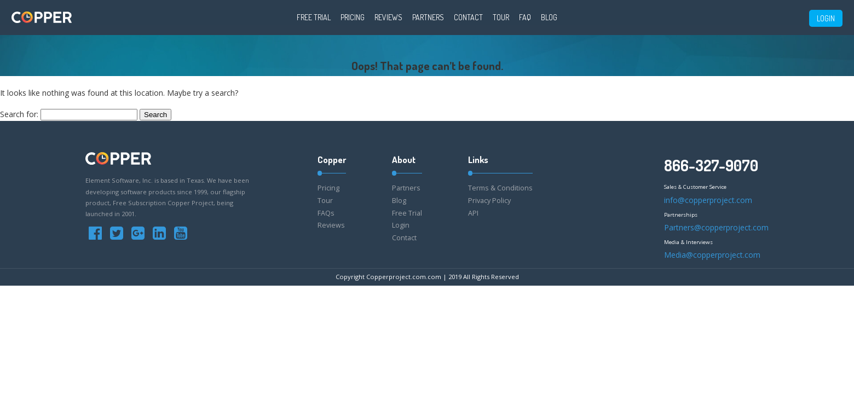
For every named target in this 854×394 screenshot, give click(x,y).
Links (478, 159)
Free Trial (314, 17)
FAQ (525, 17)
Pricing (353, 17)
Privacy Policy (489, 200)
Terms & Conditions (500, 188)
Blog (549, 17)
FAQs (326, 213)
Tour (501, 17)
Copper (332, 159)
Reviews (388, 17)
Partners (428, 17)
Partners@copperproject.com (716, 227)
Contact (468, 17)
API (473, 213)
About (404, 159)
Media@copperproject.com (712, 255)
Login (400, 225)
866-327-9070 (711, 165)
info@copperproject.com (708, 200)
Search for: (19, 114)
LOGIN (826, 18)
